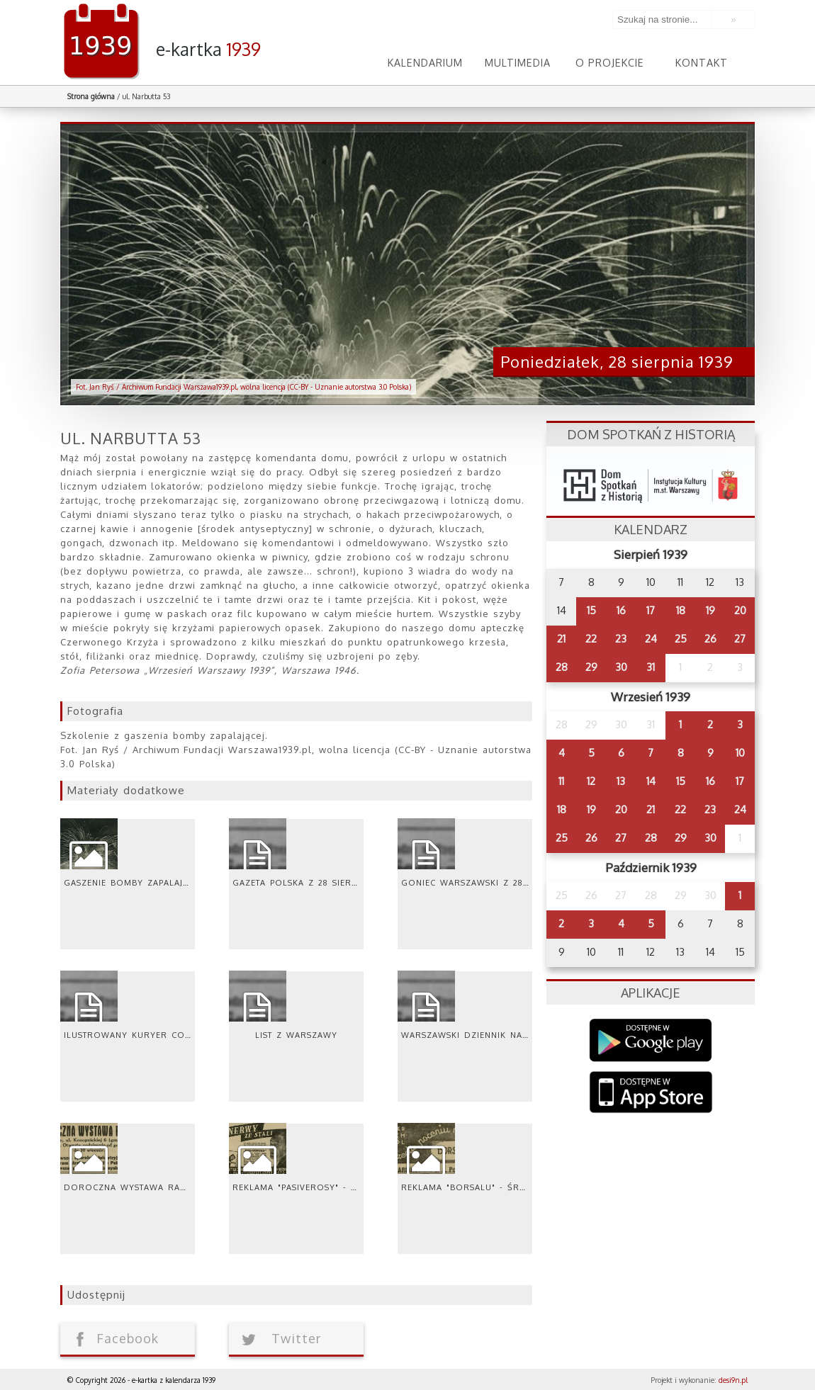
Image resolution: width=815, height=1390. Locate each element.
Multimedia (517, 62)
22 (591, 638)
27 (740, 638)
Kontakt (702, 62)
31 (650, 667)
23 (620, 638)
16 (621, 610)
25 (681, 638)
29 (591, 667)
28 (562, 667)
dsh (650, 481)
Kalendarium (425, 62)
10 (740, 752)
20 (740, 610)
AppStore (651, 1093)
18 (680, 610)
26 (710, 638)
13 (621, 781)
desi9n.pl (733, 1380)
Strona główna (91, 96)
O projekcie (610, 62)
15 (591, 610)
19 (710, 610)
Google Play (651, 1040)
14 (651, 781)
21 (561, 638)
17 (650, 610)
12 (591, 781)
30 (621, 667)
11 (561, 781)
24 (651, 638)
